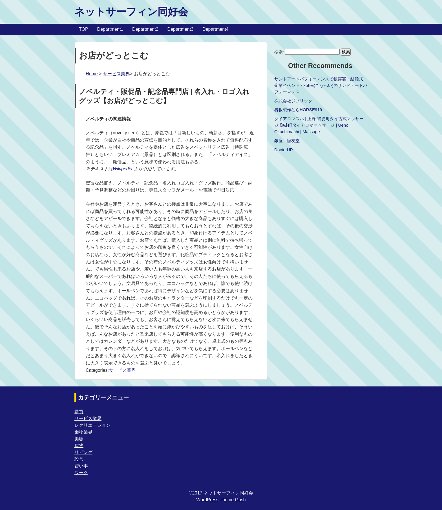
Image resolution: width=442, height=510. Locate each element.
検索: (279, 51)
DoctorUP (283, 149)
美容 (78, 438)
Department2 (145, 29)
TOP (83, 29)
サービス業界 (116, 73)
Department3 (180, 29)
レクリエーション (92, 425)
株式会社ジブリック (293, 100)
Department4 (215, 29)
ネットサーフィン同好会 (131, 11)
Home (92, 73)
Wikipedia (122, 168)
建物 (78, 445)
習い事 (81, 465)
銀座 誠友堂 (287, 140)
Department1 (110, 29)
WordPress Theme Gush (221, 499)
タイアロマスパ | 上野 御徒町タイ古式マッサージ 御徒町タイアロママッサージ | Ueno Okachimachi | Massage (319, 125)
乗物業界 (83, 432)
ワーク (81, 472)
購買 (78, 411)
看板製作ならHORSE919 (298, 109)
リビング (83, 452)
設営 (78, 459)
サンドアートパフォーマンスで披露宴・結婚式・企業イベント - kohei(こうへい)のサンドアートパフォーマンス (320, 85)
